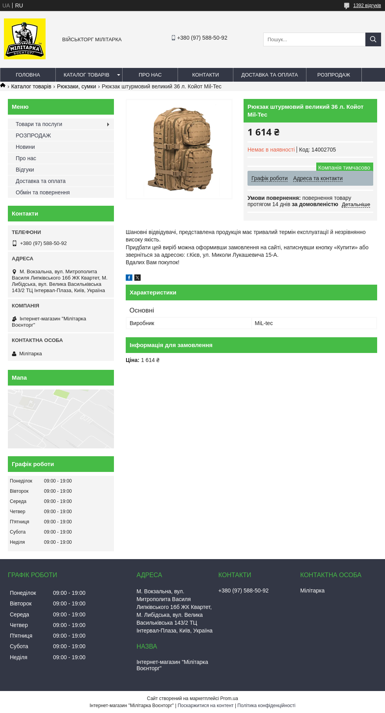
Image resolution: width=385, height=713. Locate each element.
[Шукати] (373, 39)
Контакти (205, 75)
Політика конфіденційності (266, 705)
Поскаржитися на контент (205, 705)
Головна (28, 75)
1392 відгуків (367, 5)
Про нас (150, 75)
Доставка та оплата (269, 75)
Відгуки (25, 169)
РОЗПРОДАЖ (333, 75)
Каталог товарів (86, 75)
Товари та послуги (39, 124)
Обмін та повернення (43, 192)
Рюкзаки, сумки (76, 86)
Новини (25, 147)
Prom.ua (229, 698)
